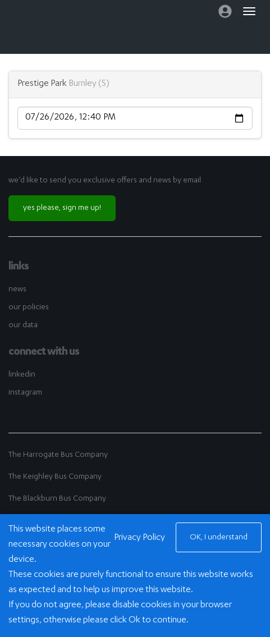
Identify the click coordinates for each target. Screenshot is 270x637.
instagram (25, 392)
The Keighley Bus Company (55, 477)
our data (23, 325)
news (17, 289)
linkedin (21, 374)
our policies (28, 307)
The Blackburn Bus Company (57, 498)
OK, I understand (219, 537)
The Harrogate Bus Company (58, 455)
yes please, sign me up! (62, 208)
